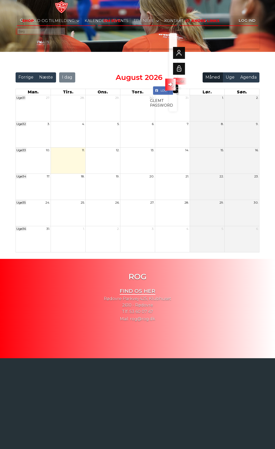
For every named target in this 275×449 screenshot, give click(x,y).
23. (256, 176)
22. (221, 176)
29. (117, 98)
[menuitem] (23, 8)
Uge (230, 77)
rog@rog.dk (142, 318)
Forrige (25, 77)
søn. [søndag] (242, 91)
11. (83, 150)
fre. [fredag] (172, 91)
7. (188, 124)
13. (152, 150)
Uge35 (21, 202)
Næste (46, 77)
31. (187, 98)
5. (118, 124)
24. (47, 202)
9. (257, 124)
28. (82, 98)
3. (48, 124)
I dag (67, 77)
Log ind (247, 7)
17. (48, 176)
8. (222, 124)
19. (118, 176)
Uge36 (21, 229)
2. (257, 98)
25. (83, 202)
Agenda (248, 77)
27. (48, 98)
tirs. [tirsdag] (68, 91)
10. (48, 150)
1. (223, 98)
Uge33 (21, 150)
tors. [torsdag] (137, 91)
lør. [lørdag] (207, 91)
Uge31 (20, 98)
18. (83, 176)
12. (118, 150)
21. (187, 176)
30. (151, 98)
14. (187, 150)
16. (257, 150)
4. (83, 124)
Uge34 (21, 176)
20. (151, 176)
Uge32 (21, 124)
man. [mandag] (33, 91)
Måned (212, 77)
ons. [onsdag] (103, 91)
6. (153, 124)
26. (117, 202)
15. (222, 150)
